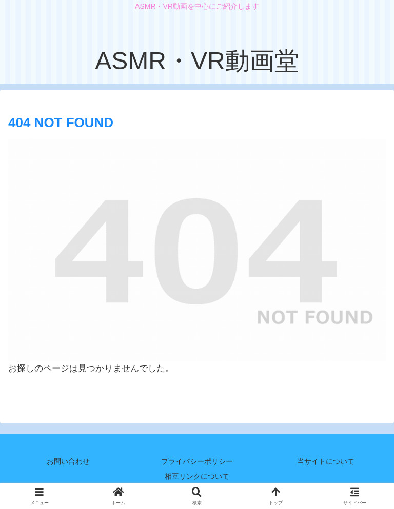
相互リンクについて (197, 476)
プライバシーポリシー (197, 461)
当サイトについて (325, 461)
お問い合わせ (68, 461)
